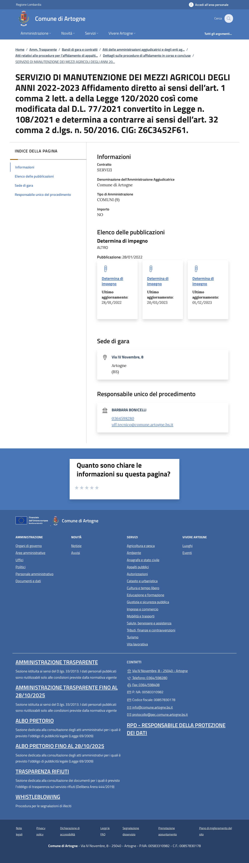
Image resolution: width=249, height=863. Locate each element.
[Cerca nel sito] (228, 18)
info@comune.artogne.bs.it (150, 707)
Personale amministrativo (34, 574)
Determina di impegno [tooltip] (112, 281)
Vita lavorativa (137, 644)
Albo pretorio (35, 720)
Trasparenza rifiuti (42, 771)
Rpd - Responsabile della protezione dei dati (176, 729)
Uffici (19, 560)
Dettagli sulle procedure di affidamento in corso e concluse (147, 55)
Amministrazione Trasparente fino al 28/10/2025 (67, 691)
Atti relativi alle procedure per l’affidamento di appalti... (56, 55)
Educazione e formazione (145, 595)
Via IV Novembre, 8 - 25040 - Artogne (175, 670)
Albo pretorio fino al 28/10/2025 (60, 746)
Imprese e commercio (142, 609)
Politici (20, 567)
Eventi (187, 552)
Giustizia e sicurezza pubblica (148, 602)
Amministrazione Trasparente (57, 662)
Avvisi (75, 552)
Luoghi (187, 545)
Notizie (76, 545)
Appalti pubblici (138, 567)
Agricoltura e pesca (141, 545)
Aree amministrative (30, 552)
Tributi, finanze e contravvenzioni (151, 630)
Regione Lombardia (28, 4)
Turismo (133, 637)
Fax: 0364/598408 (143, 684)
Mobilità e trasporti (140, 616)
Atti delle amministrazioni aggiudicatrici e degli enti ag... (144, 49)
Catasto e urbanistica (142, 581)
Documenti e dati (28, 581)
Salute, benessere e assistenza (149, 623)
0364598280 (123, 418)
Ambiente (134, 552)
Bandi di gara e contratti (79, 49)
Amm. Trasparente (43, 49)
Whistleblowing (38, 796)
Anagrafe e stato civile (143, 560)
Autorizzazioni (137, 574)
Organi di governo (29, 545)
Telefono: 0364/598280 (147, 677)
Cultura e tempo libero (143, 588)
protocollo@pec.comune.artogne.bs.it (157, 714)
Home (19, 49)
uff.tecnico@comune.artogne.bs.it (142, 424)
